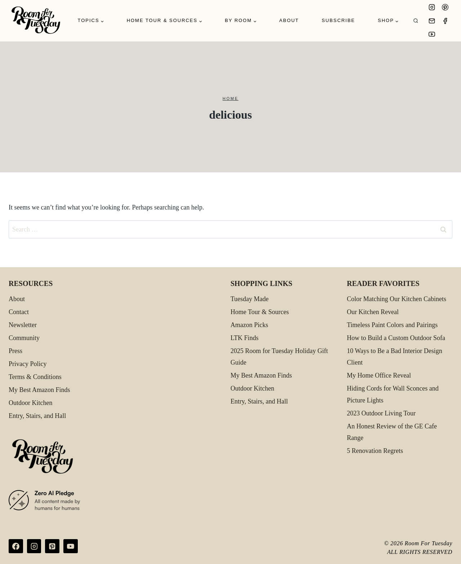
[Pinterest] (445, 7)
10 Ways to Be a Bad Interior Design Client (394, 356)
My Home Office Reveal (379, 375)
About (289, 20)
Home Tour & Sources (259, 312)
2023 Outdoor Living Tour (381, 413)
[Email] (431, 20)
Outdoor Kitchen (30, 402)
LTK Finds (244, 338)
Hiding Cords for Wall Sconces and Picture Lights (393, 394)
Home (230, 98)
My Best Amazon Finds (39, 389)
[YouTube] (431, 34)
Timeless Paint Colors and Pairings (392, 325)
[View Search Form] (416, 21)
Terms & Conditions (35, 376)
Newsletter (23, 325)
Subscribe (338, 20)
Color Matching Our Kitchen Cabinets (396, 299)
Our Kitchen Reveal (373, 312)
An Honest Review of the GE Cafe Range (392, 432)
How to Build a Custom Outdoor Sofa (396, 338)
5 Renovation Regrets (375, 450)
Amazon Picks (249, 325)
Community (24, 338)
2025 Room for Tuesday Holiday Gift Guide (279, 356)
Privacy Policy (28, 363)
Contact (19, 312)
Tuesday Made (249, 299)
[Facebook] (445, 20)
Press (15, 350)
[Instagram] (431, 7)
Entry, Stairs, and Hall (37, 415)
